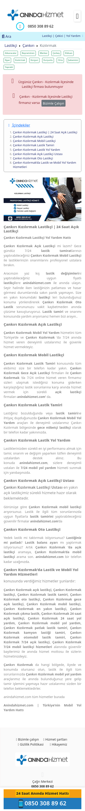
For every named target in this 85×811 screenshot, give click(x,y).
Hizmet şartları (55, 739)
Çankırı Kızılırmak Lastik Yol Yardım (36, 150)
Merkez (43, 53)
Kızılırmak (20, 60)
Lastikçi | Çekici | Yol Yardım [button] (62, 36)
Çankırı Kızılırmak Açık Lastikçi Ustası (38, 154)
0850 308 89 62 (42, 786)
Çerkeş (56, 53)
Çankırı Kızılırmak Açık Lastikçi (33, 136)
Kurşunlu (48, 60)
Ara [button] (6, 36)
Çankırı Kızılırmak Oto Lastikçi (33, 158)
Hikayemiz (58, 744)
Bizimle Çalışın (53, 103)
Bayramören (28, 53)
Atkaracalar (11, 53)
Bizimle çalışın (27, 739)
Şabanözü (73, 60)
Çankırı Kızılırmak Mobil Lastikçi (34, 141)
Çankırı (28, 45)
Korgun (34, 60)
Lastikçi (11, 45)
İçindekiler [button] (19, 125)
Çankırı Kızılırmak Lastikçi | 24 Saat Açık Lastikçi (45, 132)
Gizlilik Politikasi (31, 744)
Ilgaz (7, 60)
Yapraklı (9, 67)
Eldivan (68, 53)
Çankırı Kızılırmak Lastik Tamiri (33, 145)
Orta (60, 60)
